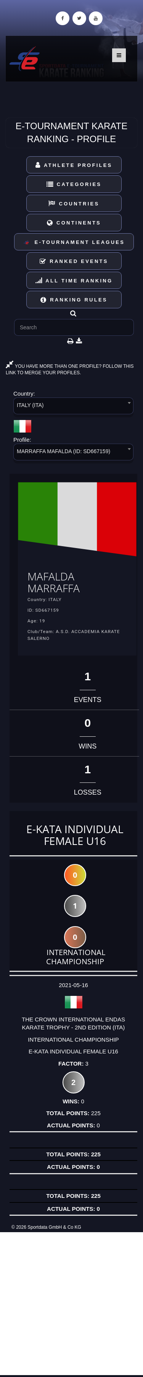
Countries (73, 204)
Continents (74, 223)
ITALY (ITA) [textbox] (30, 405)
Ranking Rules (74, 300)
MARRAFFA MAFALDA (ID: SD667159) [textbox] (63, 451)
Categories (74, 184)
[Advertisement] (71, 1303)
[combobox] (73, 407)
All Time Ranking (74, 281)
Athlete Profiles (73, 165)
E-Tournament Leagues (74, 242)
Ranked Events (74, 261)
